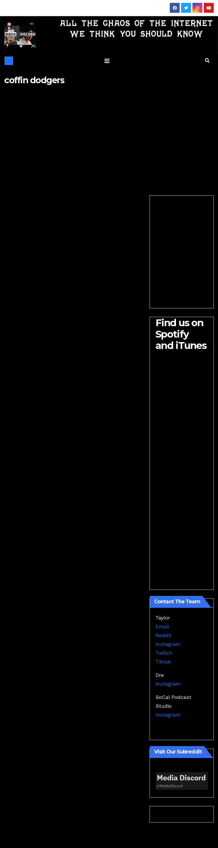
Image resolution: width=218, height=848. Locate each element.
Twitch (164, 653)
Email (162, 626)
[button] (207, 60)
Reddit (163, 635)
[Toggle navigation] (107, 60)
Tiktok (163, 662)
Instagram (168, 644)
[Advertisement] (109, 135)
